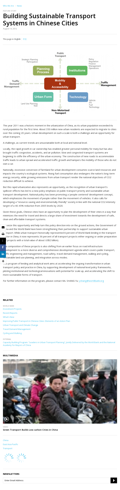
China (5, 440)
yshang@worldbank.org (91, 280)
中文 (25, 39)
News (19, 6)
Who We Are (8, 6)
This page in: (8, 39)
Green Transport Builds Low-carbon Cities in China (30, 429)
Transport (7, 448)
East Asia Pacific (10, 444)
